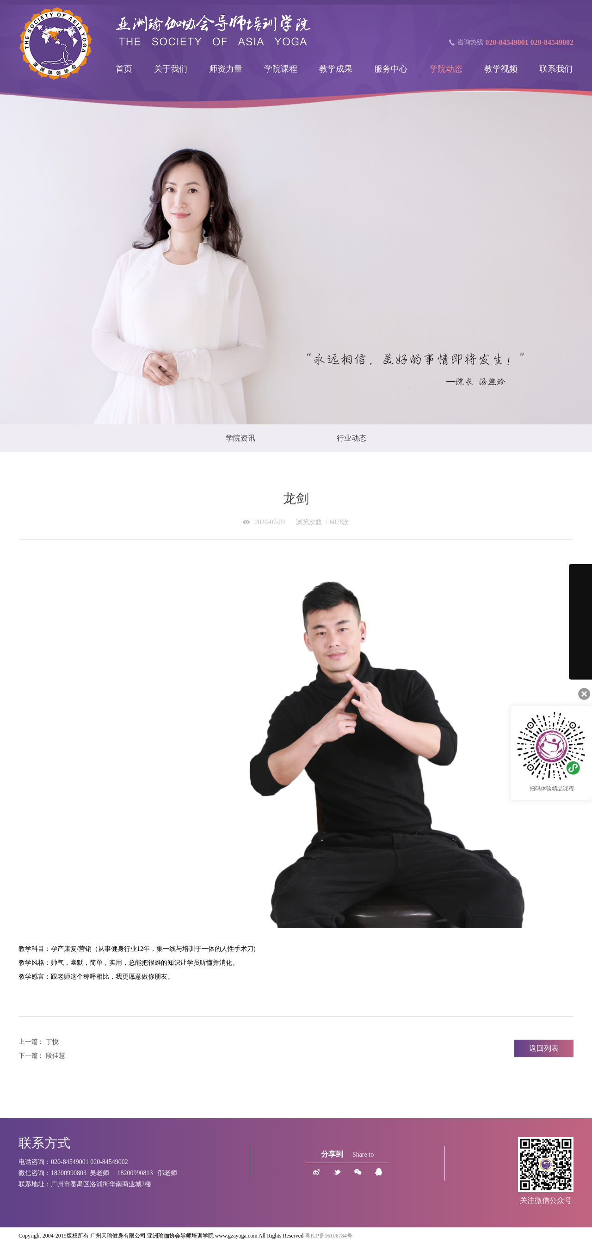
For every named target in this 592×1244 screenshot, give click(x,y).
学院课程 (280, 69)
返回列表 (544, 1048)
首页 (124, 69)
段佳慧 (55, 1055)
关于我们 (170, 69)
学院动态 (445, 69)
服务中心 (390, 69)
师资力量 (225, 69)
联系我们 (556, 69)
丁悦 (52, 1041)
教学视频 (501, 69)
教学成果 (335, 69)
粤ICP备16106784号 (328, 1235)
